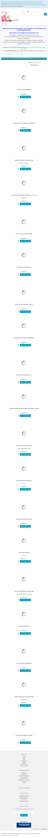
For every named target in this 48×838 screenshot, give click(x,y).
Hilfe (24, 758)
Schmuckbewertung (24, 775)
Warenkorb (24, 761)
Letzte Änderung (34, 62)
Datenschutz (24, 774)
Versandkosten (43, 829)
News (24, 783)
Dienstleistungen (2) (24, 801)
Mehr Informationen (25, 97)
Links (24, 759)
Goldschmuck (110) (24, 795)
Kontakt (24, 756)
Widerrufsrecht (24, 778)
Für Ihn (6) (24, 799)
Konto (24, 762)
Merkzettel (24, 764)
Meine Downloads (24, 765)
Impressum (24, 772)
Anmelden (24, 11)
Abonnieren (24, 815)
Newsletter (24, 781)
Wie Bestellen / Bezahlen (24, 780)
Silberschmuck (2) (24, 796)
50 (34, 65)
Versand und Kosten (24, 777)
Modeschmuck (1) (24, 798)
